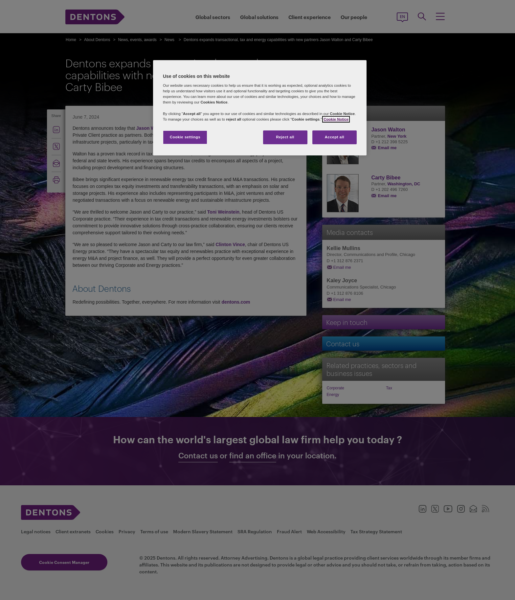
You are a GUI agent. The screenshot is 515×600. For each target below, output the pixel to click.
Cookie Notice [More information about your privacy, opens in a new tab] (336, 119)
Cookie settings (185, 137)
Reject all (285, 137)
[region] (260, 107)
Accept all (334, 137)
